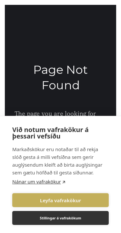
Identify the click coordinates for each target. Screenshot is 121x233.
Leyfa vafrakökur (60, 200)
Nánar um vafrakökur (36, 181)
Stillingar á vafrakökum (60, 218)
